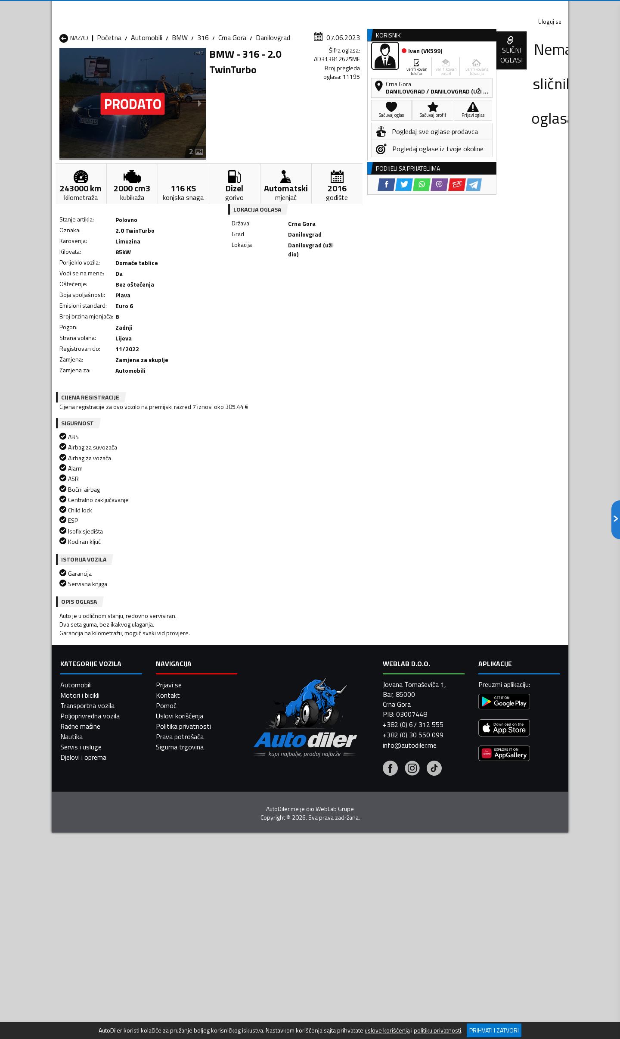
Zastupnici (275, 66)
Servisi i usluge (397, 66)
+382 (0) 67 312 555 (413, 823)
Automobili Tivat (362, 678)
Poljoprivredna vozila (90, 814)
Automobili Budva (85, 647)
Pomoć (166, 804)
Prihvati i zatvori (494, 1030)
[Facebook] (390, 868)
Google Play (252, 8)
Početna (109, 84)
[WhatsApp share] (334, 284)
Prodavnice (159, 66)
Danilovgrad (273, 84)
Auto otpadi (332, 66)
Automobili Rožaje (271, 678)
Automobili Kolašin (179, 657)
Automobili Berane (272, 636)
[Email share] (369, 284)
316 (203, 84)
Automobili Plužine (86, 678)
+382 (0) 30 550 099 (413, 834)
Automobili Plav (268, 667)
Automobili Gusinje (365, 647)
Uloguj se (508, 8)
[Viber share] (351, 284)
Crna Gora (232, 84)
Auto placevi (218, 66)
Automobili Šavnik (178, 688)
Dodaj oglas (540, 66)
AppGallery (364, 8)
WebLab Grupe (335, 907)
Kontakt (462, 8)
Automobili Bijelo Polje (370, 636)
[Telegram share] (386, 284)
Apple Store (310, 8)
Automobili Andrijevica (91, 636)
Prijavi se (169, 783)
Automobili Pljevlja (364, 667)
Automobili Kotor (270, 657)
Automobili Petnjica (180, 667)
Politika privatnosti (183, 825)
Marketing (415, 8)
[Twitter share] (316, 284)
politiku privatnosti (437, 1030)
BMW (180, 84)
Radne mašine (80, 825)
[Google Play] (504, 801)
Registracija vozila (470, 66)
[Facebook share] (298, 284)
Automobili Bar (173, 636)
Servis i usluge (81, 845)
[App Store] (504, 827)
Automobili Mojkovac (368, 657)
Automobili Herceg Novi (93, 657)
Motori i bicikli (79, 794)
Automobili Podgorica (183, 678)
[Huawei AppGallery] (504, 853)
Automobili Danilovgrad (279, 647)
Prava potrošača (180, 835)
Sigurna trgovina (180, 845)
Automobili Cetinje (178, 647)
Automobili (146, 84)
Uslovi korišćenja (179, 814)
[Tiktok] (434, 868)
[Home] (59, 66)
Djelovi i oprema (83, 856)
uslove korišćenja (387, 1030)
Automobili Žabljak (271, 688)
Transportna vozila (87, 804)
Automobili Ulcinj (83, 688)
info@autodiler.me (410, 844)
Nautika (71, 835)
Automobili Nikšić (84, 667)
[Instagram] (412, 868)
